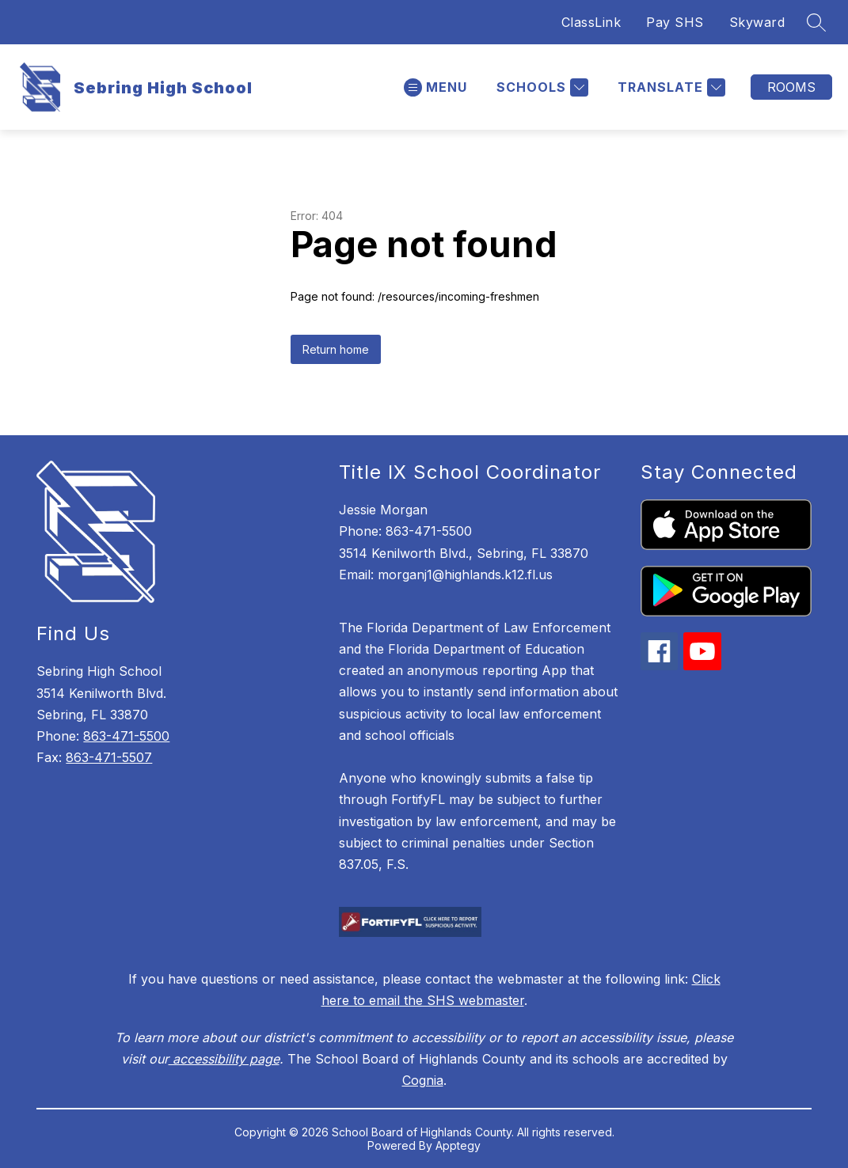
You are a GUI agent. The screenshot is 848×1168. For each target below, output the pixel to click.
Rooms (791, 87)
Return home (335, 349)
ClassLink (591, 22)
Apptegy (458, 1145)
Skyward (757, 22)
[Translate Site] (669, 87)
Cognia (422, 1080)
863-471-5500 (126, 736)
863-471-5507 (109, 757)
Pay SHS (675, 22)
